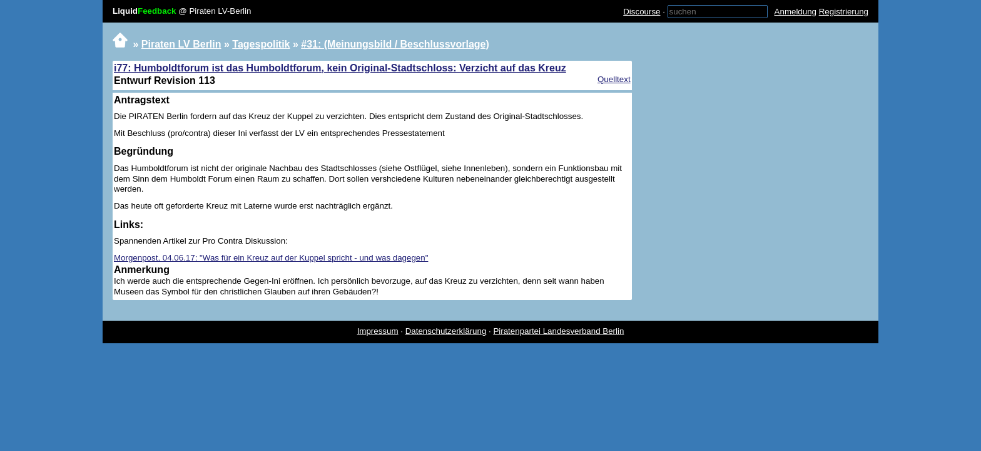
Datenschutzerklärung (446, 331)
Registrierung (843, 11)
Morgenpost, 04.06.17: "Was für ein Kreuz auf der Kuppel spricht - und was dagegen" (271, 257)
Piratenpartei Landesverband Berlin (558, 331)
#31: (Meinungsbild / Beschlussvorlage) (395, 44)
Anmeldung (795, 11)
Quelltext (614, 79)
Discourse (641, 11)
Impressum (378, 331)
